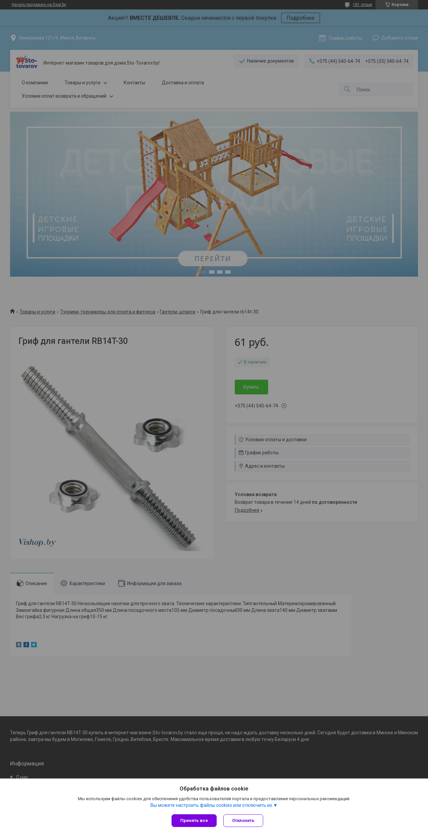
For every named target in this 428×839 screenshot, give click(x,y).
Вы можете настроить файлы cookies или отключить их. (211, 805)
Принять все (194, 820)
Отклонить (243, 820)
